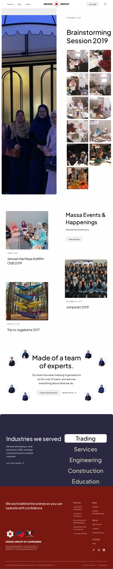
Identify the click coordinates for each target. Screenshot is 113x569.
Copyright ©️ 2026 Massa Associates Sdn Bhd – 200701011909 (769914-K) (30, 565)
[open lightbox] (77, 61)
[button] (105, 4)
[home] (56, 4)
